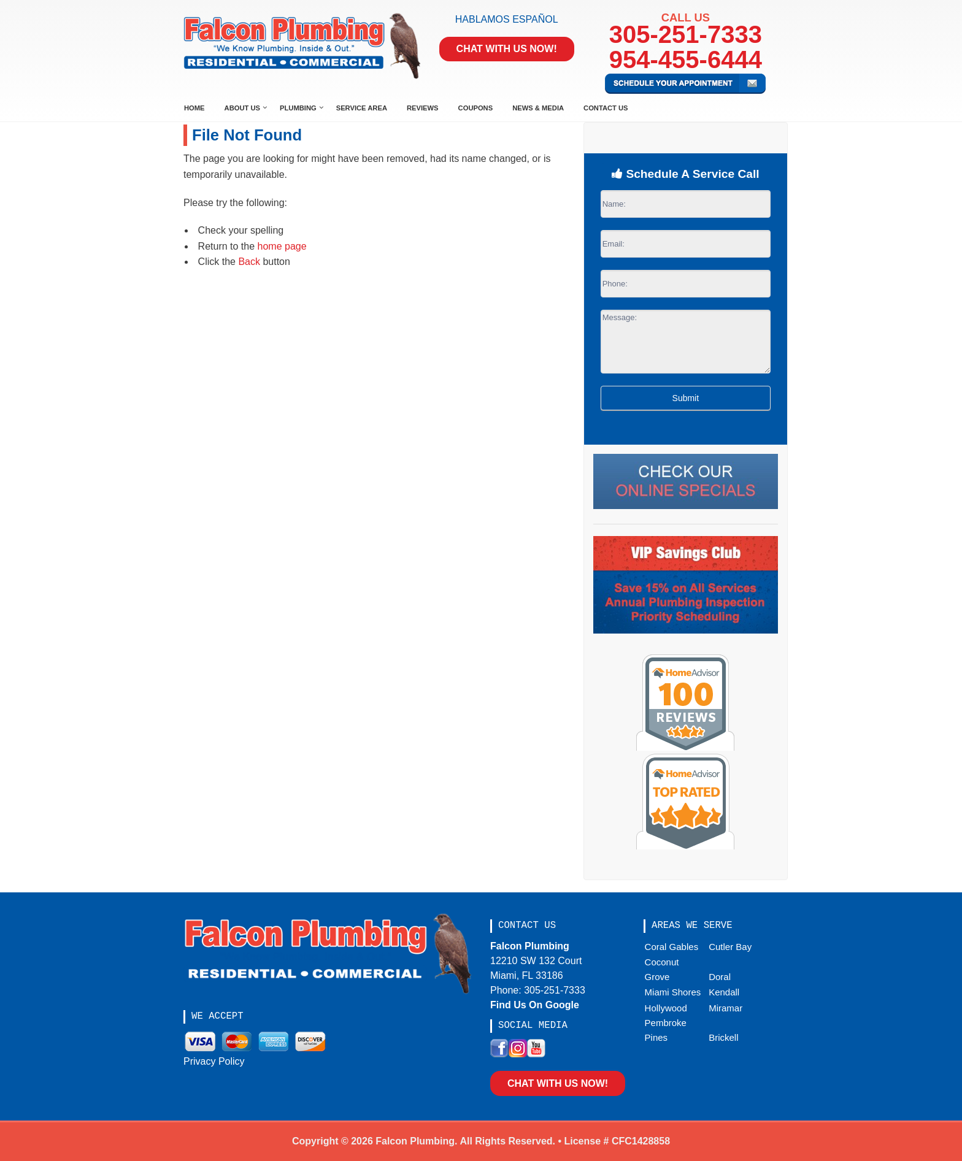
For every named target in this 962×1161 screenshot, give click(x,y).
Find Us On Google (534, 1005)
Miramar (725, 1008)
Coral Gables (672, 946)
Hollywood (666, 1008)
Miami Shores (673, 992)
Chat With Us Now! (506, 49)
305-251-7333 (685, 34)
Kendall (724, 992)
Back (249, 261)
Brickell (723, 1037)
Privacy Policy (214, 1061)
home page (282, 246)
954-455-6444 (685, 59)
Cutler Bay (730, 946)
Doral (720, 976)
